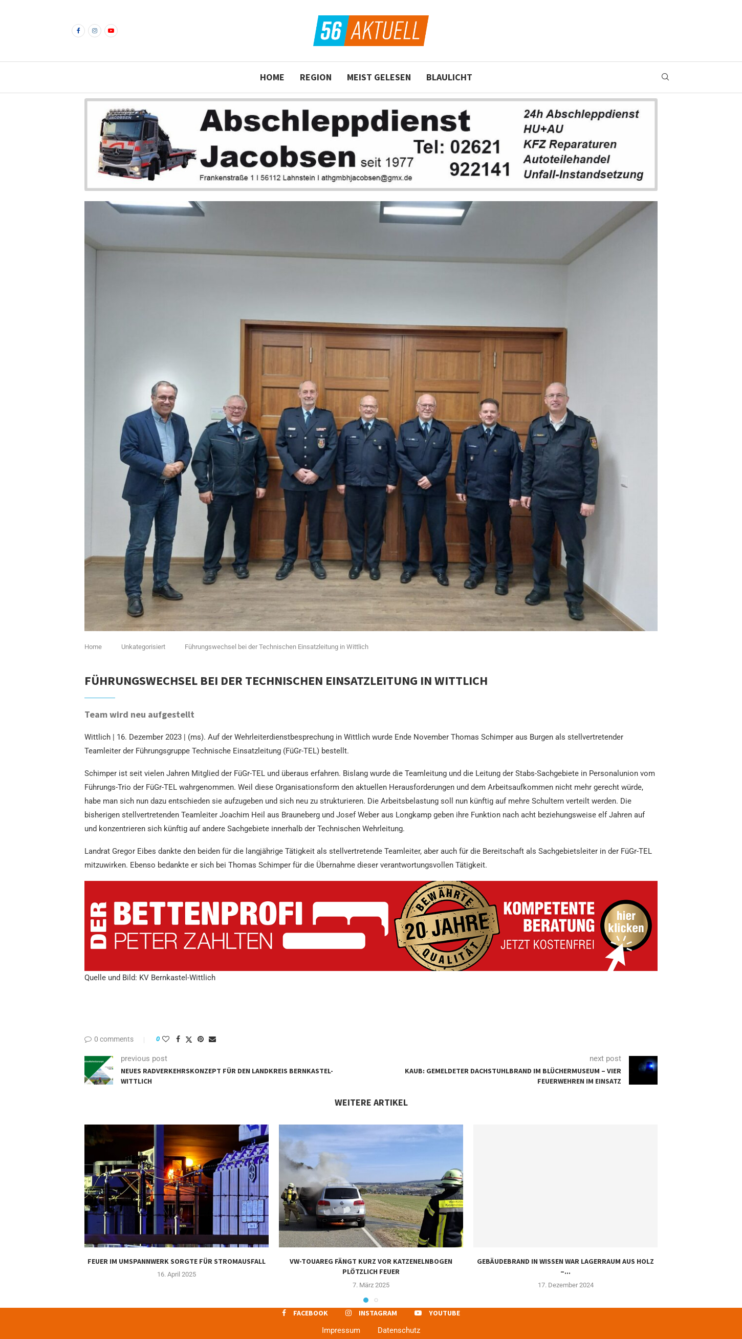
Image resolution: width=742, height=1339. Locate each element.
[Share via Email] (212, 1039)
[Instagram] (94, 30)
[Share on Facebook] (178, 1039)
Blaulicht (449, 77)
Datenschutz (399, 1330)
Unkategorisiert (143, 647)
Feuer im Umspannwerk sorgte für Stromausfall (177, 1261)
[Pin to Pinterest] (201, 1039)
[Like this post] (165, 1039)
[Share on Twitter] (188, 1039)
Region (316, 77)
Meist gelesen (379, 77)
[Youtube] (111, 30)
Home (272, 77)
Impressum (341, 1330)
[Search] (665, 77)
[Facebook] (78, 30)
